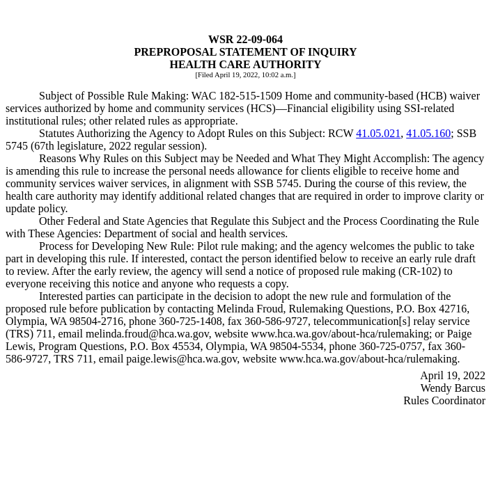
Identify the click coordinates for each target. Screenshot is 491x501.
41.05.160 (428, 133)
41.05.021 (378, 133)
